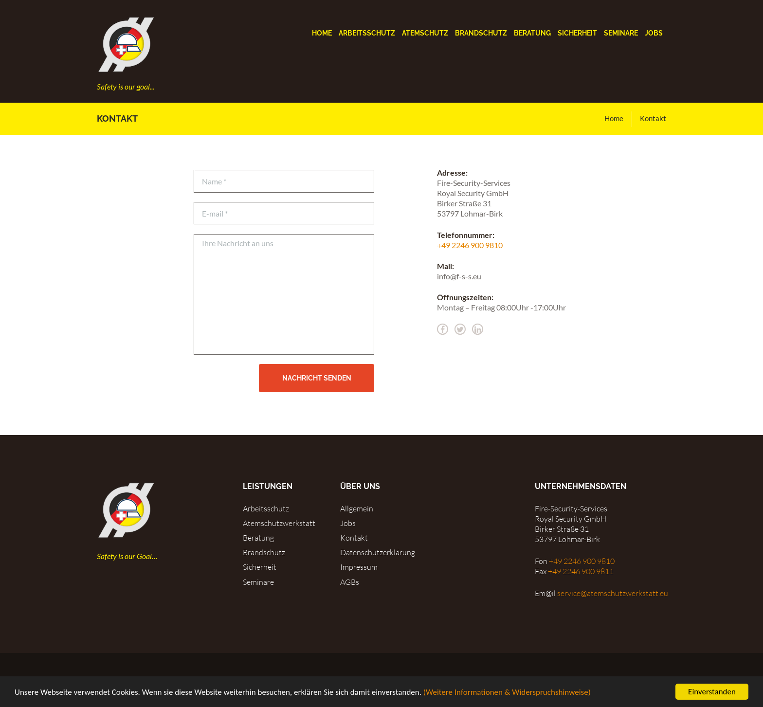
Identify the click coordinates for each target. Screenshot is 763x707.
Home (322, 33)
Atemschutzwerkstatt (279, 523)
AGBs (349, 582)
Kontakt (354, 538)
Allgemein (356, 508)
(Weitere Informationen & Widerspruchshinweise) (507, 693)
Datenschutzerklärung (377, 552)
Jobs (654, 33)
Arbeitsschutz (367, 33)
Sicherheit (577, 33)
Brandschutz (481, 33)
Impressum (359, 567)
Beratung (532, 33)
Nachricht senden (316, 378)
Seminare (621, 33)
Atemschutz (425, 33)
